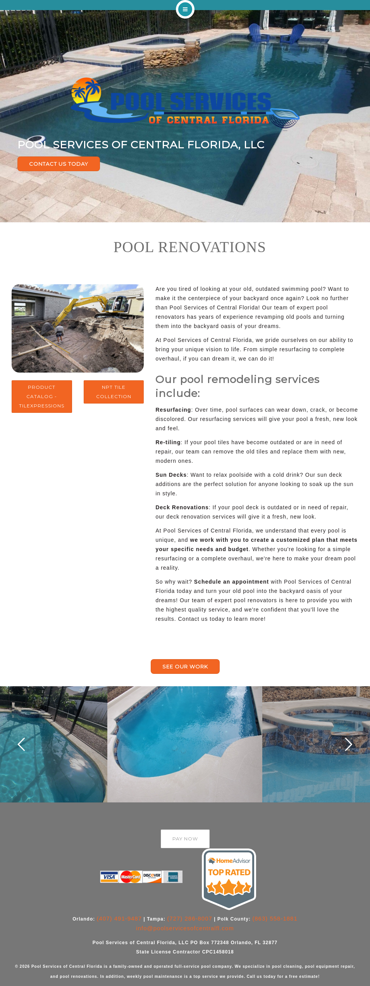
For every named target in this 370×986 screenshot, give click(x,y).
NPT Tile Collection (113, 391)
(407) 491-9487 (119, 918)
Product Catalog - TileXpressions (41, 396)
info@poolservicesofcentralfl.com (185, 928)
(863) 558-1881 (275, 918)
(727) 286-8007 (189, 918)
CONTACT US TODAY (58, 164)
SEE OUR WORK (185, 666)
